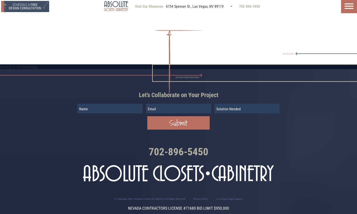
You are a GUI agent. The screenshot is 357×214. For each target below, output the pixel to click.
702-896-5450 (249, 6)
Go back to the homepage (19, 67)
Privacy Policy (201, 198)
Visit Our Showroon (149, 6)
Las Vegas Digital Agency (230, 198)
